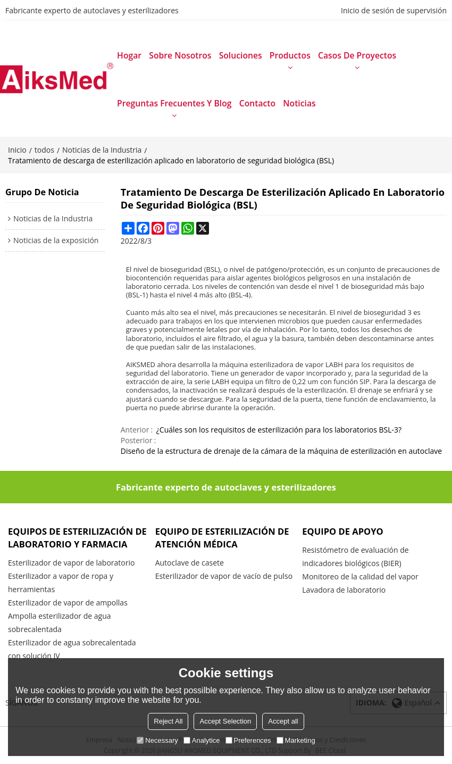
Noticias (299, 103)
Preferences (248, 740)
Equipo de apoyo (342, 531)
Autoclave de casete (189, 563)
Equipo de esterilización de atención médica (222, 537)
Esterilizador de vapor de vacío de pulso (223, 576)
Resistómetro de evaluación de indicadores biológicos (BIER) (355, 556)
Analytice (201, 740)
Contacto (257, 103)
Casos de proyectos (357, 55)
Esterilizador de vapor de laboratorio (71, 563)
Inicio (17, 150)
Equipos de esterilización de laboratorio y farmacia (77, 537)
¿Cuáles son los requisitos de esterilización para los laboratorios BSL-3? (278, 430)
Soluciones (240, 55)
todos (44, 150)
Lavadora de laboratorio (344, 590)
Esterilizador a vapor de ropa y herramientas (60, 582)
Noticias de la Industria (101, 150)
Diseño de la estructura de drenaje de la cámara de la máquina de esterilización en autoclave (281, 451)
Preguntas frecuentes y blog (174, 103)
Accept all (283, 721)
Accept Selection (225, 721)
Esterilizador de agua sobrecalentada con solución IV (72, 649)
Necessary (157, 740)
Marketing (296, 740)
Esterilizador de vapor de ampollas (68, 602)
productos (290, 55)
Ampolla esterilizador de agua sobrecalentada (59, 622)
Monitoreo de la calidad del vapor (360, 576)
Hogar (129, 55)
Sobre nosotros (180, 55)
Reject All (168, 721)
